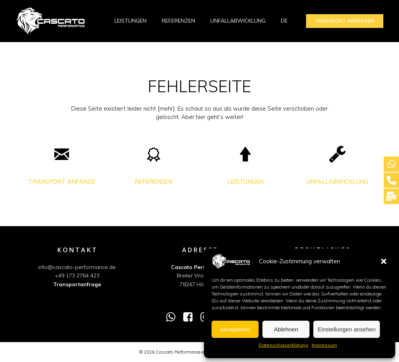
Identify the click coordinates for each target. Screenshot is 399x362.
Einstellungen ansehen (347, 329)
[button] (384, 261)
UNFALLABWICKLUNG (237, 20)
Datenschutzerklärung (283, 345)
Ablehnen (286, 329)
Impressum (324, 345)
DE (288, 20)
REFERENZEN (178, 20)
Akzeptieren (235, 329)
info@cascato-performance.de (77, 267)
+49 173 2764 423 (77, 275)
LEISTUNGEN (130, 20)
